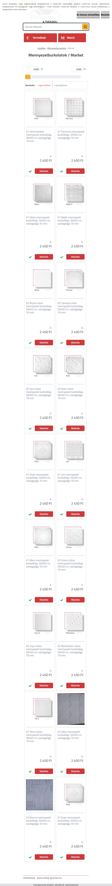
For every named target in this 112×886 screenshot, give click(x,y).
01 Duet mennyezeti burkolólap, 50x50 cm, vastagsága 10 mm (38, 477)
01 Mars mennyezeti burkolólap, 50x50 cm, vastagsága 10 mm (38, 563)
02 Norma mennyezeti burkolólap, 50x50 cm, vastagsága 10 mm (38, 820)
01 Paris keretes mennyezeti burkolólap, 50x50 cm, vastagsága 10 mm (39, 136)
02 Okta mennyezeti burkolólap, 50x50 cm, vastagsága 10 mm (70, 735)
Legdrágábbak (60, 85)
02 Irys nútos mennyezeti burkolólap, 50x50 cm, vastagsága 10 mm (39, 393)
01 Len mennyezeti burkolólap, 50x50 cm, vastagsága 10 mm (70, 477)
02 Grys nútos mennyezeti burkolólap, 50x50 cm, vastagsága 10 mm (39, 651)
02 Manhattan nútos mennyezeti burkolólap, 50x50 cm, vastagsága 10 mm (70, 651)
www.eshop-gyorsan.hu (49, 878)
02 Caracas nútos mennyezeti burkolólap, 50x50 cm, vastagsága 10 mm (70, 308)
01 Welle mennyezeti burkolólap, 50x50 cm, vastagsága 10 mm (70, 220)
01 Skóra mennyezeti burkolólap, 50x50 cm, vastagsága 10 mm (38, 220)
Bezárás (105, 14)
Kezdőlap (41, 48)
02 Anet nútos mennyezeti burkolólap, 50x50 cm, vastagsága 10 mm (70, 393)
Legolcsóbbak (44, 85)
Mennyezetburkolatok (56, 48)
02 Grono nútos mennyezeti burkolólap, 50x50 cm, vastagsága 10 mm (70, 565)
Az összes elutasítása (88, 14)
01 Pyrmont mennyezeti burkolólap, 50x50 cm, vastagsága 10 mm (71, 134)
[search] (85, 27)
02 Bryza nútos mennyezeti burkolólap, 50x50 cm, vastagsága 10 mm (39, 308)
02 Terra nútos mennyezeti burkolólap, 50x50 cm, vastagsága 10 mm (39, 736)
